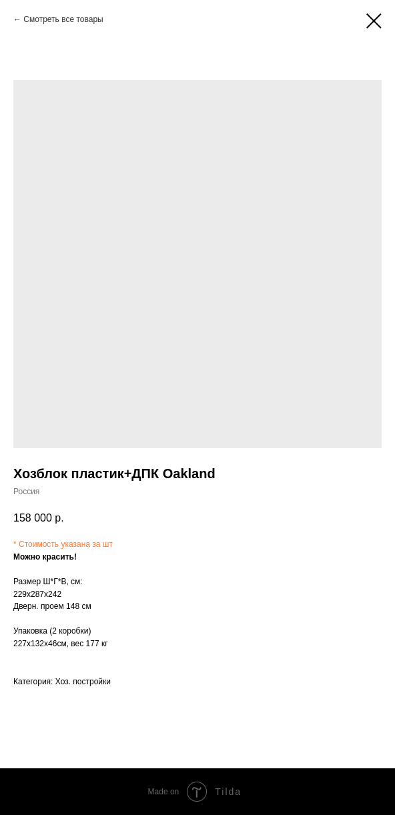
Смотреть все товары (63, 19)
